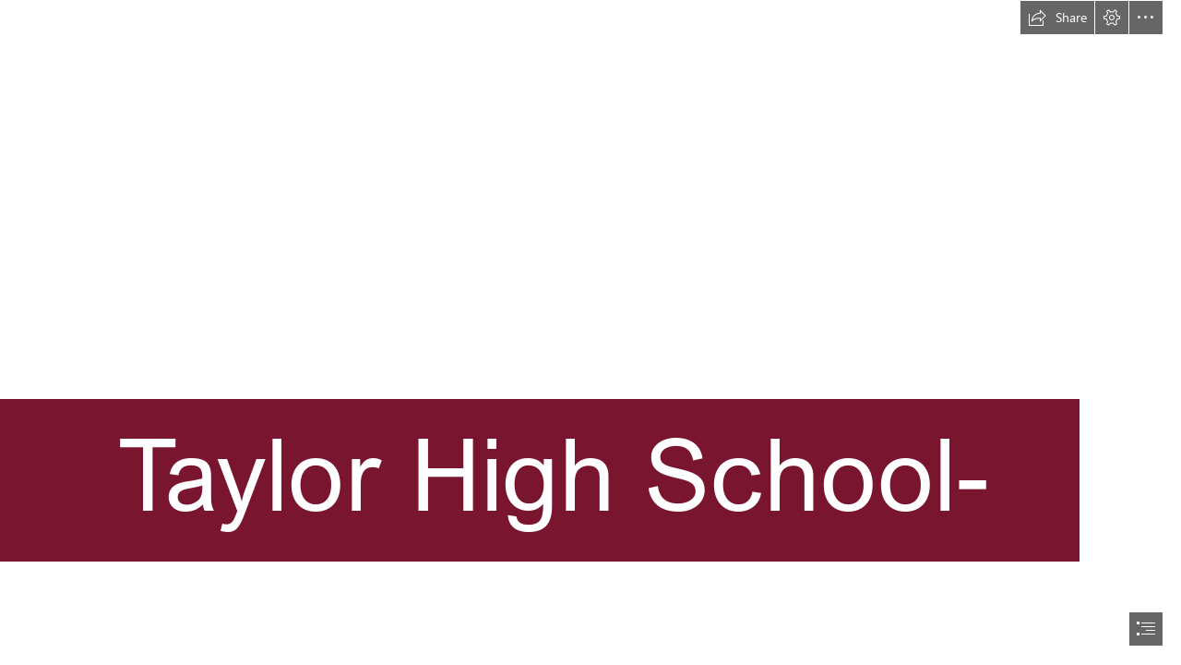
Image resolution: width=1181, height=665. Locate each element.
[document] (590, 332)
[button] (1057, 17)
